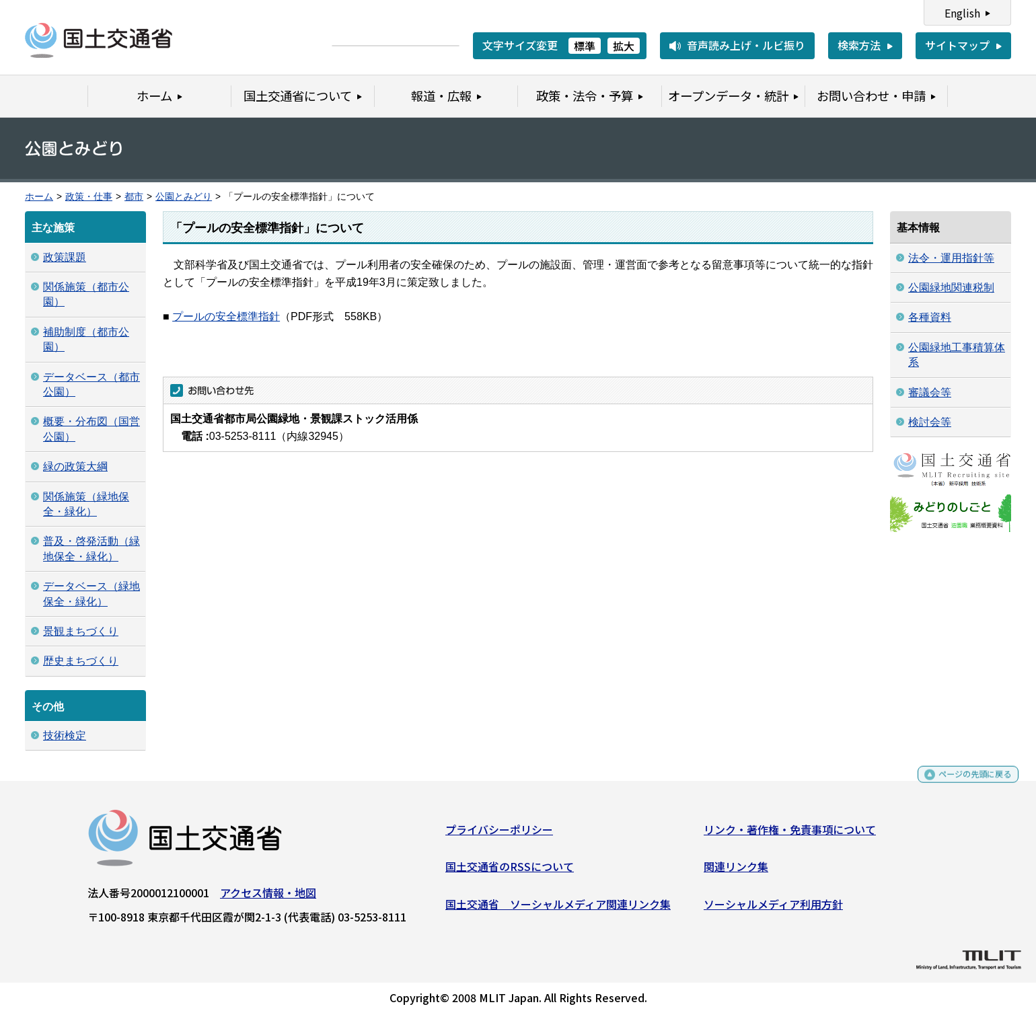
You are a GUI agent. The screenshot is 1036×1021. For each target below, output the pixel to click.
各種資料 (929, 317)
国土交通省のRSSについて (509, 872)
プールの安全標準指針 (226, 316)
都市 (133, 197)
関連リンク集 (736, 872)
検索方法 (859, 45)
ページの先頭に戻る (963, 785)
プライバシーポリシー (499, 834)
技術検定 (64, 735)
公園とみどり (183, 197)
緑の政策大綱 (75, 466)
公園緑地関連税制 (951, 287)
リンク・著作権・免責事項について (790, 834)
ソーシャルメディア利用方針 (773, 909)
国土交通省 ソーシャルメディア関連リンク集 (558, 909)
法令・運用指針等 (951, 258)
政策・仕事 (88, 197)
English (962, 13)
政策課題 (64, 257)
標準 (584, 46)
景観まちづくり (80, 631)
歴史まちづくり (80, 661)
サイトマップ (957, 45)
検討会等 (929, 422)
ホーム (39, 197)
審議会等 (929, 392)
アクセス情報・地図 (268, 897)
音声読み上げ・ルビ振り (746, 45)
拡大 (623, 46)
